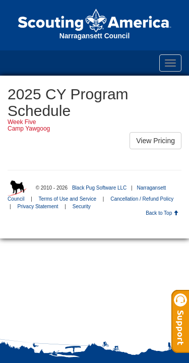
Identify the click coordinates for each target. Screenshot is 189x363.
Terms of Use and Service (68, 199)
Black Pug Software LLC (99, 188)
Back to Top (162, 213)
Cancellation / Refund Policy (141, 199)
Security (82, 206)
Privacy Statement (37, 206)
